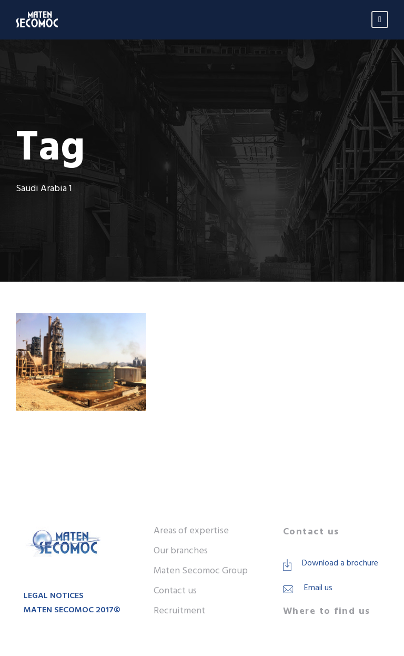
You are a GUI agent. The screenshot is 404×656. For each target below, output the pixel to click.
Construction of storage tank (272, 346)
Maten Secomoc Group (201, 571)
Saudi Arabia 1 (288, 361)
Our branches (181, 551)
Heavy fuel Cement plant (224, 361)
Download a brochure (340, 563)
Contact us (175, 591)
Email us (318, 588)
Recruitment (179, 611)
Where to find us (326, 611)
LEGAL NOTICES (54, 596)
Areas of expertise (191, 531)
